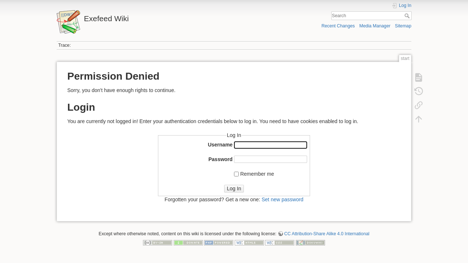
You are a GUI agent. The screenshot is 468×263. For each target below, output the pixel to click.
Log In (234, 188)
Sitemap (403, 25)
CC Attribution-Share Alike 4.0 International (326, 233)
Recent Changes (338, 25)
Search (407, 15)
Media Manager (374, 25)
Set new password (282, 199)
